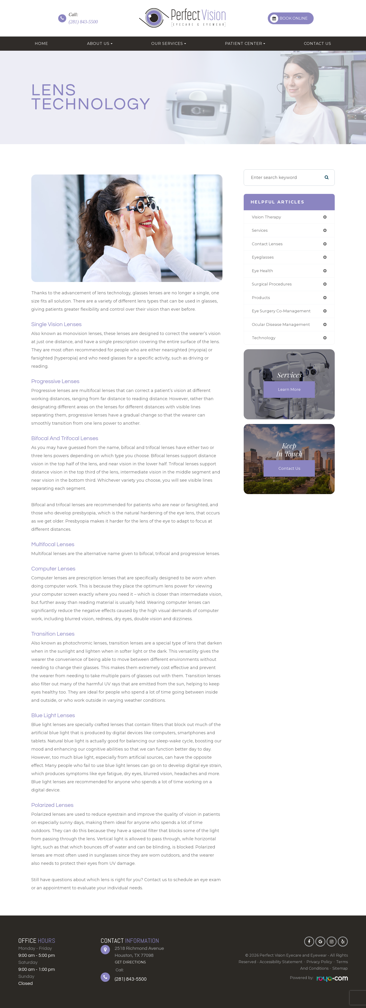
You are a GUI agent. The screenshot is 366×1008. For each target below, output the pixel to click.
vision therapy (266, 217)
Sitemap (340, 968)
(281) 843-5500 (83, 21)
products (260, 300)
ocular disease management (282, 327)
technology (263, 341)
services (259, 231)
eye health (262, 272)
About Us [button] (100, 43)
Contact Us (317, 43)
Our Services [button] (168, 43)
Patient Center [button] (245, 43)
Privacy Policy (319, 962)
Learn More (289, 393)
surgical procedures (272, 286)
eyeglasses (262, 258)
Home (41, 43)
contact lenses (267, 244)
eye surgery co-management (282, 313)
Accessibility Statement (281, 962)
